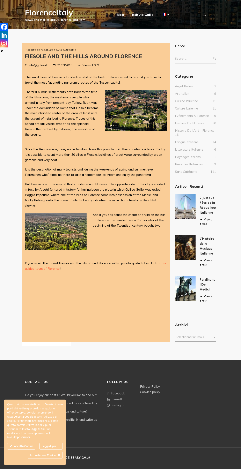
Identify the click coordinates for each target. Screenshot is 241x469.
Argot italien (184, 90)
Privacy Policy (150, 386)
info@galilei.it (38, 65)
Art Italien (182, 98)
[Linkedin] (4, 35)
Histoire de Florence (39, 50)
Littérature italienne (189, 154)
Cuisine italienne (186, 105)
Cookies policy (150, 392)
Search (214, 62)
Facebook (116, 393)
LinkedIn (115, 399)
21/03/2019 (64, 65)
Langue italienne (187, 146)
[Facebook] (4, 27)
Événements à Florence (192, 120)
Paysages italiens (188, 161)
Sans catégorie (66, 50)
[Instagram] (4, 43)
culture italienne (186, 112)
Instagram (116, 405)
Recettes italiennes (189, 168)
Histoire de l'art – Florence (194, 135)
